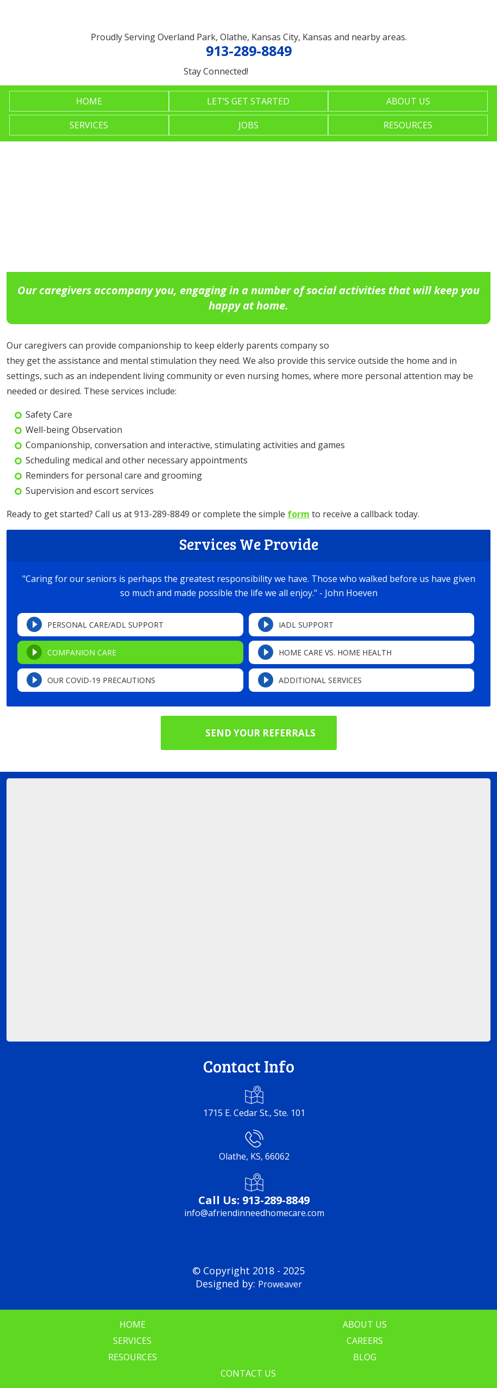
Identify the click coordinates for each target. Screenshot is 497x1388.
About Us (408, 101)
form (298, 514)
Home (89, 101)
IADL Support (306, 624)
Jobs (248, 125)
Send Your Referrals (260, 733)
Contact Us (248, 1373)
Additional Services (320, 680)
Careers (365, 1341)
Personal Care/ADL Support (105, 624)
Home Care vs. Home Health (335, 652)
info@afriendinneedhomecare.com (254, 1213)
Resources (407, 125)
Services (89, 125)
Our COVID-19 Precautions (101, 680)
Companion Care (81, 652)
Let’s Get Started (248, 101)
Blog (364, 1357)
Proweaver (280, 1284)
